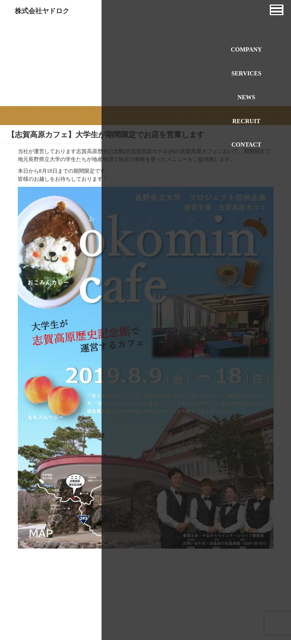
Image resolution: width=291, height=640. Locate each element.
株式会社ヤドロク (42, 11)
